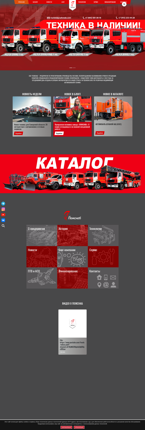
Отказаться (79, 427)
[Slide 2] (74, 68)
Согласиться (66, 427)
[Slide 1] (70, 68)
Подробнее (18, 176)
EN (124, 4)
